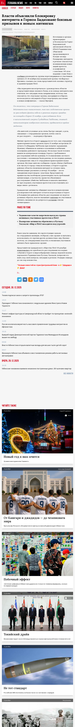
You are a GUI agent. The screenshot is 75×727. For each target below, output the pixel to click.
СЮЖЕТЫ (36, 8)
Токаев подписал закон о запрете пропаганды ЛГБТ (23, 295)
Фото (28, 8)
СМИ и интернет (35, 29)
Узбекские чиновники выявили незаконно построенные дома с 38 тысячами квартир (36, 368)
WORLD (51, 3)
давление (54, 197)
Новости (5, 8)
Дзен (22, 268)
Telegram (66, 265)
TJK (36, 3)
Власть (43, 29)
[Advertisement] (37, 390)
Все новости (68, 373)
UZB (45, 3)
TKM (40, 3)
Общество (27, 29)
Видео (21, 8)
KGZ (31, 3)
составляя (52, 200)
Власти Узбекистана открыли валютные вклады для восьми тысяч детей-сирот (34, 345)
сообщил (21, 76)
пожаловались (23, 250)
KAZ (26, 3)
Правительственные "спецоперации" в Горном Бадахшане (18, 32)
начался (44, 141)
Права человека (18, 29)
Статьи (13, 8)
